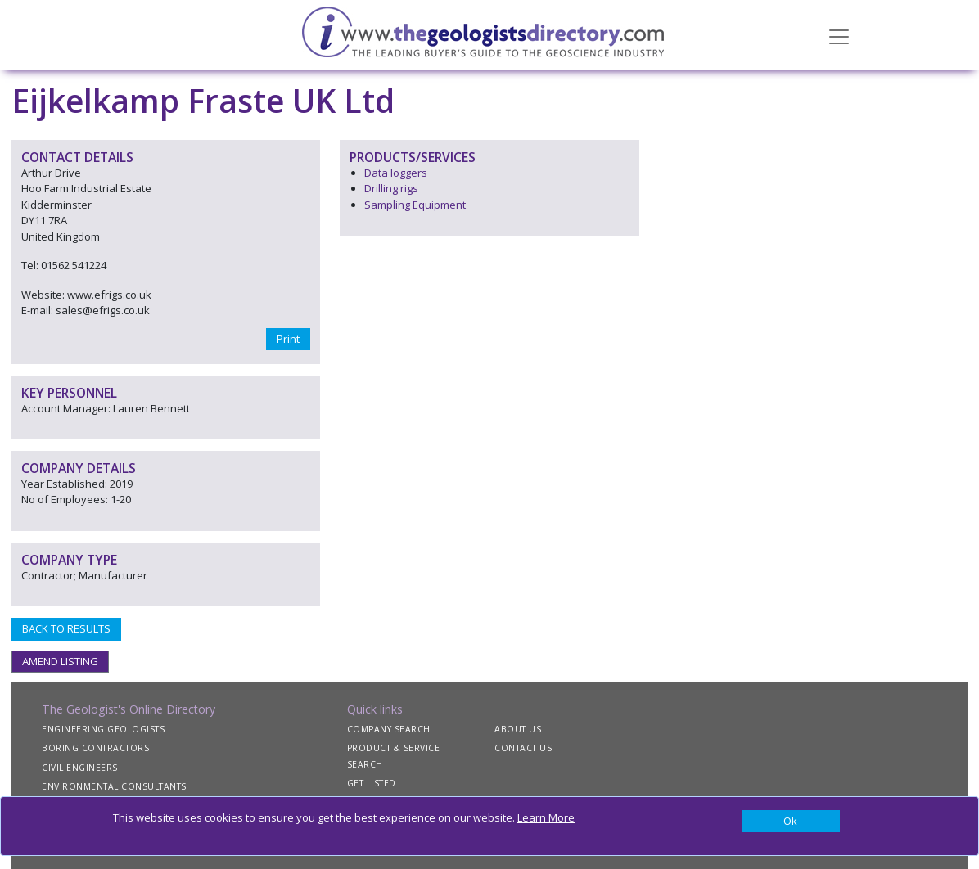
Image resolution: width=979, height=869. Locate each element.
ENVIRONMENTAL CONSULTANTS (114, 786)
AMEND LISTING (60, 661)
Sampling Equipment (415, 204)
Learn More (546, 817)
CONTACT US (523, 748)
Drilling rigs (391, 188)
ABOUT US (517, 729)
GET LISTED (371, 783)
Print (288, 338)
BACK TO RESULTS (66, 628)
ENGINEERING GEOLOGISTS (103, 729)
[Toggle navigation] (839, 35)
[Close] (791, 821)
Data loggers (395, 172)
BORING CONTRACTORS (95, 748)
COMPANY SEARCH (389, 729)
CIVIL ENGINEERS (80, 767)
